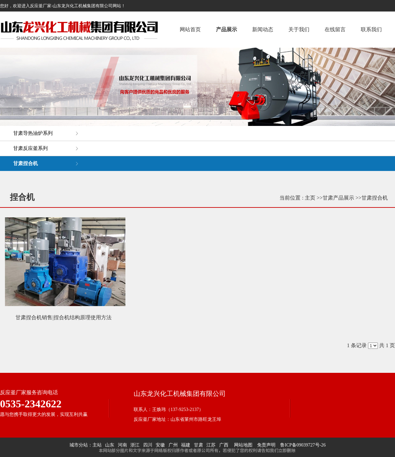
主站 (97, 445)
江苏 (211, 445)
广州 (173, 445)
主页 (310, 198)
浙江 (135, 445)
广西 (223, 445)
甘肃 (198, 445)
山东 (109, 445)
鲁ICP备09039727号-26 (303, 445)
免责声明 (266, 445)
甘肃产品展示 (338, 198)
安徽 (160, 445)
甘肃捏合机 (374, 198)
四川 (147, 445)
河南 (122, 445)
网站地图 (242, 445)
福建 (185, 445)
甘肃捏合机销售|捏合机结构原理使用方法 (63, 317)
